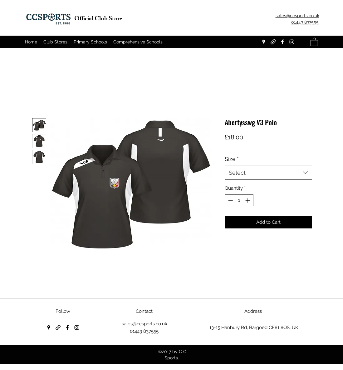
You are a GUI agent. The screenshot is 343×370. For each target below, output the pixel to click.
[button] (314, 41)
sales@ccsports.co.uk (144, 324)
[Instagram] (292, 42)
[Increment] (248, 200)
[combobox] (268, 173)
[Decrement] (230, 200)
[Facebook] (282, 42)
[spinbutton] (239, 200)
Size (232, 159)
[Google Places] (264, 42)
